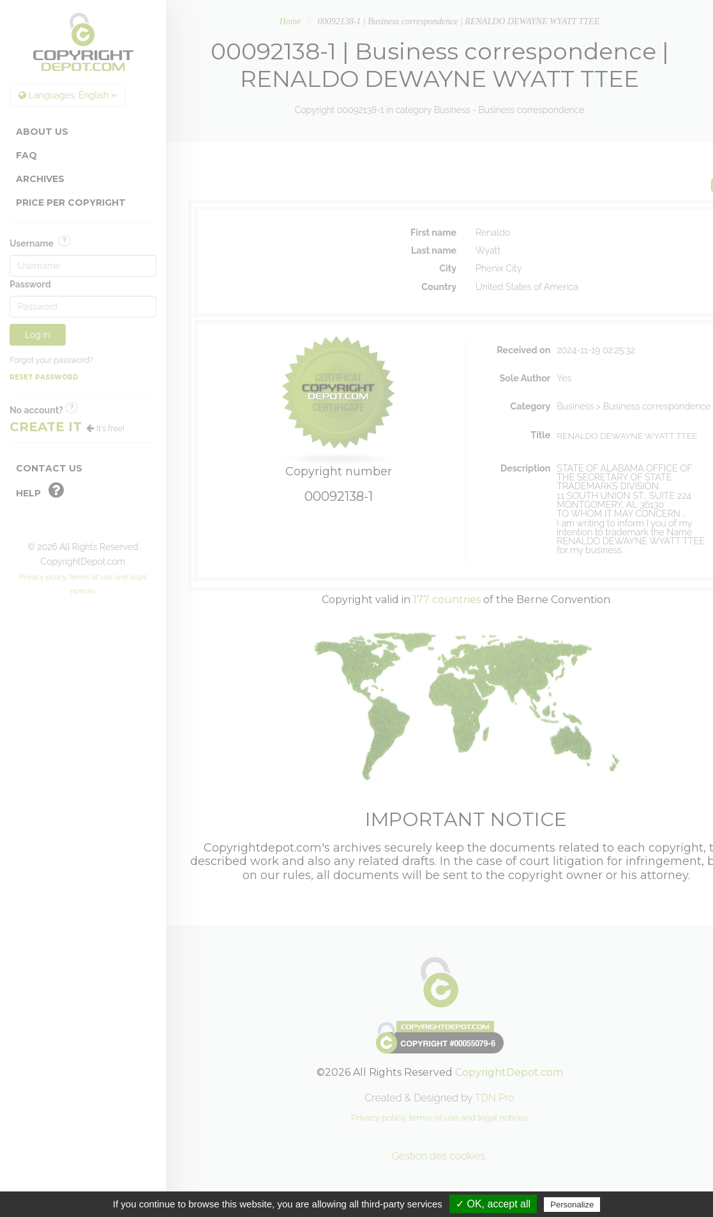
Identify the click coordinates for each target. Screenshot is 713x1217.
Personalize (572, 1204)
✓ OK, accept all (493, 1203)
